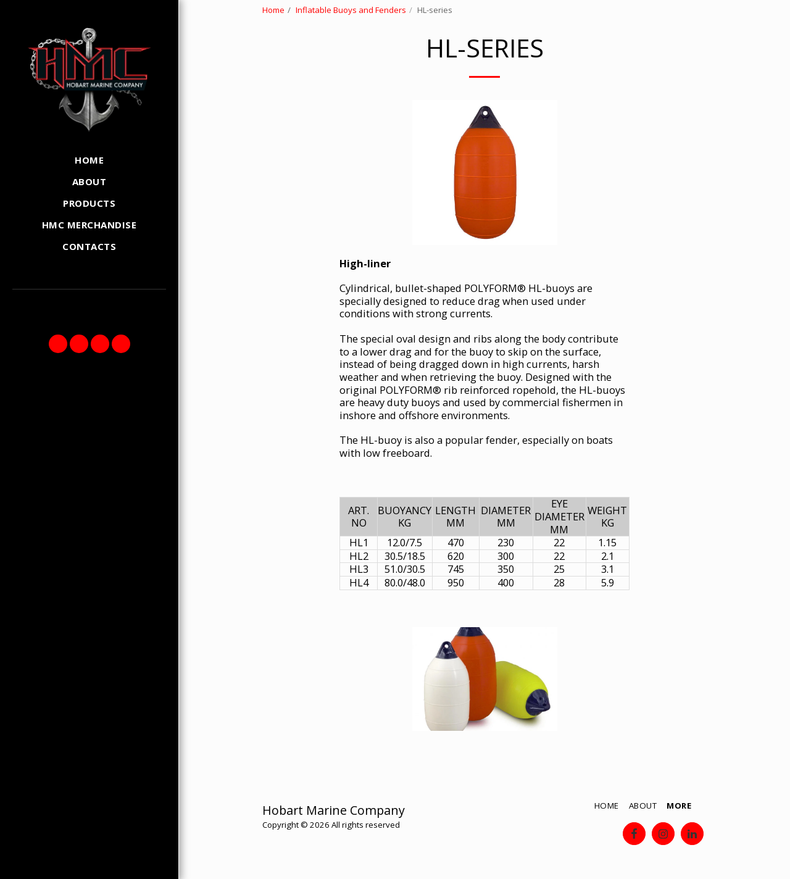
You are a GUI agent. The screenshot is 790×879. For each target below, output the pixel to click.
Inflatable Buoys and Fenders (351, 9)
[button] (58, 344)
